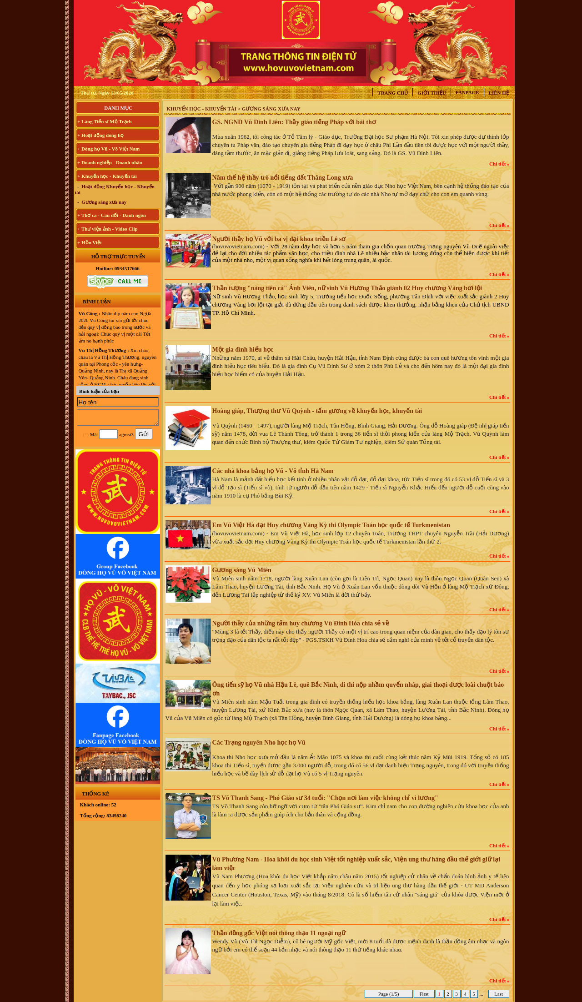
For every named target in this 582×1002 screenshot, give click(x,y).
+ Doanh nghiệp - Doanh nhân (109, 162)
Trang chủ (392, 93)
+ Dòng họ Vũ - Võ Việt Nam (108, 148)
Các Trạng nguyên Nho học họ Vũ (259, 742)
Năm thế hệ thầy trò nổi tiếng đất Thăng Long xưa (282, 177)
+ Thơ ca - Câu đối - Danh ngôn (111, 215)
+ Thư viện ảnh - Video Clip (107, 229)
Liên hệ (499, 93)
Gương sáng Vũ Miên (241, 570)
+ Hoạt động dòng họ (100, 135)
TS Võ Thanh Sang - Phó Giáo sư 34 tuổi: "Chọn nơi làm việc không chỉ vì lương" (325, 798)
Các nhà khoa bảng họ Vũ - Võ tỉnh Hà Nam (273, 471)
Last (498, 994)
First (424, 994)
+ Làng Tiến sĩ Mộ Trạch (104, 121)
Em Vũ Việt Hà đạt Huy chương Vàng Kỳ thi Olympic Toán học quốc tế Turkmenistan (331, 525)
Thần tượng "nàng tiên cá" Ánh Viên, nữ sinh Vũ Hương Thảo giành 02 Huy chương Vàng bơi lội (347, 288)
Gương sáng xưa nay (103, 202)
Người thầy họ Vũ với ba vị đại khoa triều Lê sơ (279, 239)
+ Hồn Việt (89, 242)
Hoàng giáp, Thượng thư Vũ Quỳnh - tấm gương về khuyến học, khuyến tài (317, 411)
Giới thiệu (431, 93)
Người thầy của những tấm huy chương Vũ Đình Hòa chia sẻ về (300, 623)
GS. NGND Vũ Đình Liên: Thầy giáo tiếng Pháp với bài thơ (294, 122)
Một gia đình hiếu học (242, 349)
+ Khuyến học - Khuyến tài (107, 176)
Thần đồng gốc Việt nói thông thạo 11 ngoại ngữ (279, 933)
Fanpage (467, 92)
